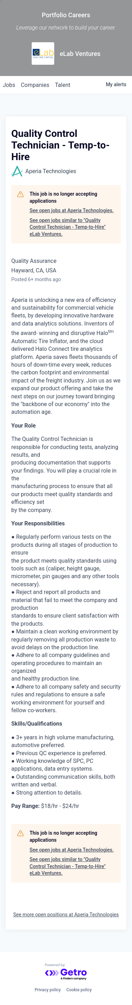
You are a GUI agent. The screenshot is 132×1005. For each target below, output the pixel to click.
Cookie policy (79, 989)
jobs (9, 85)
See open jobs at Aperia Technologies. (72, 210)
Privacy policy (47, 989)
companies (35, 85)
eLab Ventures (80, 53)
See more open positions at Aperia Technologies (66, 914)
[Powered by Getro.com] (66, 972)
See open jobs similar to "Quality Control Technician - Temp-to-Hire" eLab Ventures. (68, 227)
